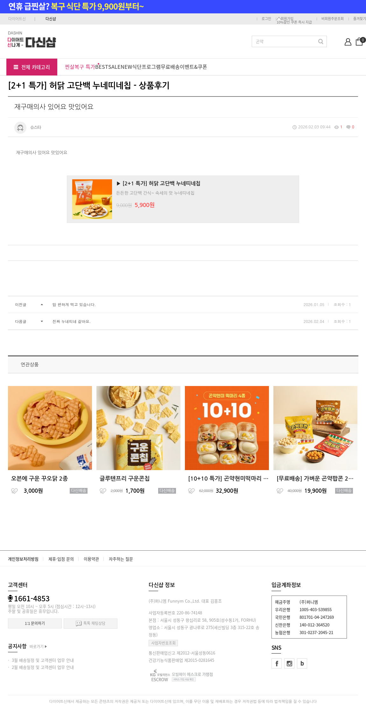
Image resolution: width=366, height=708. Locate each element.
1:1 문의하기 (35, 623)
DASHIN (15, 32)
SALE (114, 66)
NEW (126, 66)
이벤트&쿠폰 (193, 66)
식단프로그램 (146, 66)
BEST (101, 66)
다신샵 (51, 19)
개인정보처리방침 (23, 559)
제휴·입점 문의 (61, 559)
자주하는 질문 (121, 559)
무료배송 (170, 66)
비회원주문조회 (332, 18)
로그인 (266, 18)
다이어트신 (17, 19)
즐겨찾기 (359, 18)
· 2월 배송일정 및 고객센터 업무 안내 (41, 667)
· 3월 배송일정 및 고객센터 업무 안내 (41, 660)
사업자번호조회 (163, 643)
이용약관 (91, 559)
